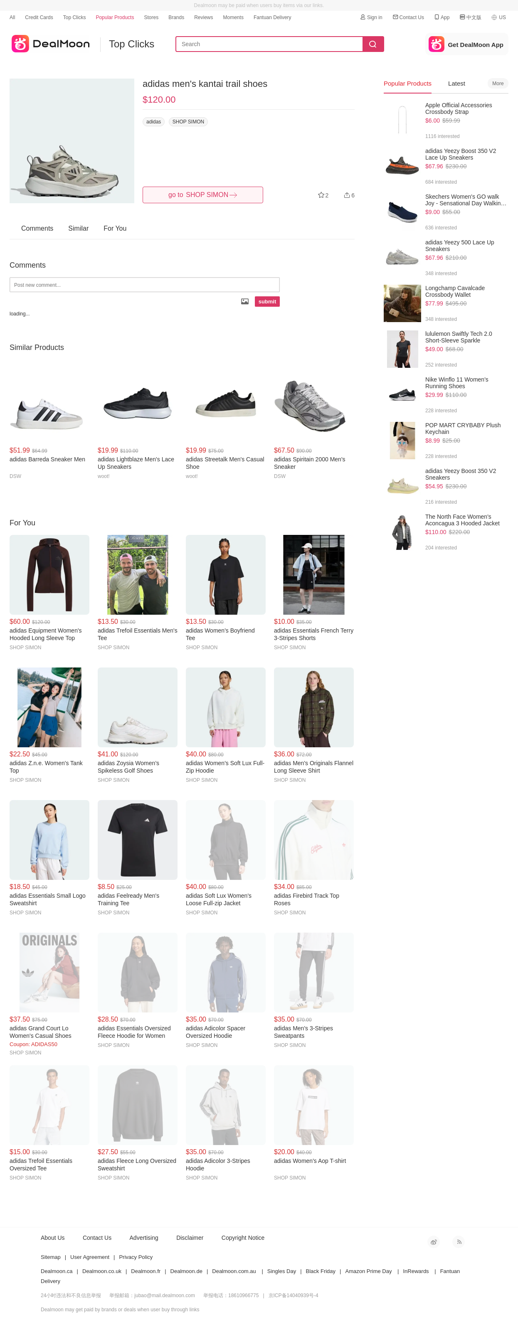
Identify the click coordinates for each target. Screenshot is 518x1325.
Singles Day (281, 1271)
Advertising (144, 1237)
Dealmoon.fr (145, 1271)
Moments (233, 17)
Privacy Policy (136, 1257)
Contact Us (408, 17)
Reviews (203, 17)
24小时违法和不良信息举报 (71, 1295)
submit (267, 301)
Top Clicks (74, 17)
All (12, 17)
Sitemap (51, 1257)
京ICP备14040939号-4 (293, 1295)
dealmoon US (50, 42)
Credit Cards (39, 17)
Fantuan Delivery (272, 17)
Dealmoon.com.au (234, 1271)
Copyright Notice (243, 1237)
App (441, 17)
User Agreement (89, 1257)
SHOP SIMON (188, 122)
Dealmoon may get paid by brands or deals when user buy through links (120, 1310)
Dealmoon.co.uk (101, 1271)
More (497, 83)
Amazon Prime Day (368, 1271)
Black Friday (321, 1271)
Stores (151, 17)
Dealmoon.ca (57, 1271)
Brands (176, 17)
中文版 (470, 17)
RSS (458, 1242)
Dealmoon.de (186, 1271)
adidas (153, 122)
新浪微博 (433, 1242)
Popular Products (115, 17)
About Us (53, 1237)
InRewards (416, 1271)
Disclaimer (189, 1237)
